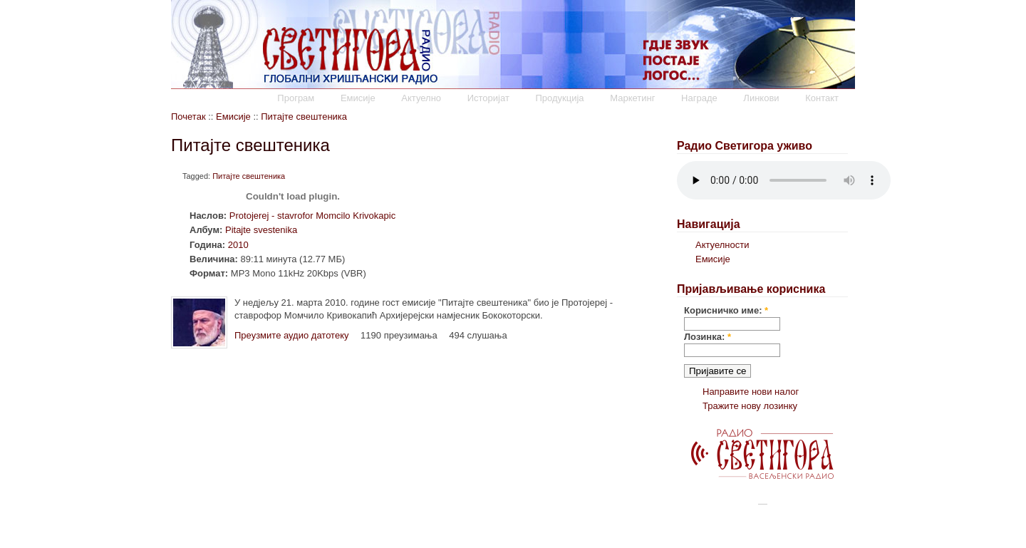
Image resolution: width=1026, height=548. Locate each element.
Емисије (358, 98)
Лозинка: (707, 336)
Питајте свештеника (304, 116)
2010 (238, 244)
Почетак (188, 116)
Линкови (761, 98)
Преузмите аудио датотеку (291, 335)
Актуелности (722, 244)
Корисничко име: (726, 310)
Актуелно (421, 98)
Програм (295, 98)
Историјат (488, 98)
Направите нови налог (751, 391)
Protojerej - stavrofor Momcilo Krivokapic (312, 215)
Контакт (822, 98)
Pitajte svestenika (261, 229)
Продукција (559, 98)
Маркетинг (632, 98)
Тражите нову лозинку (750, 405)
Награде (699, 98)
